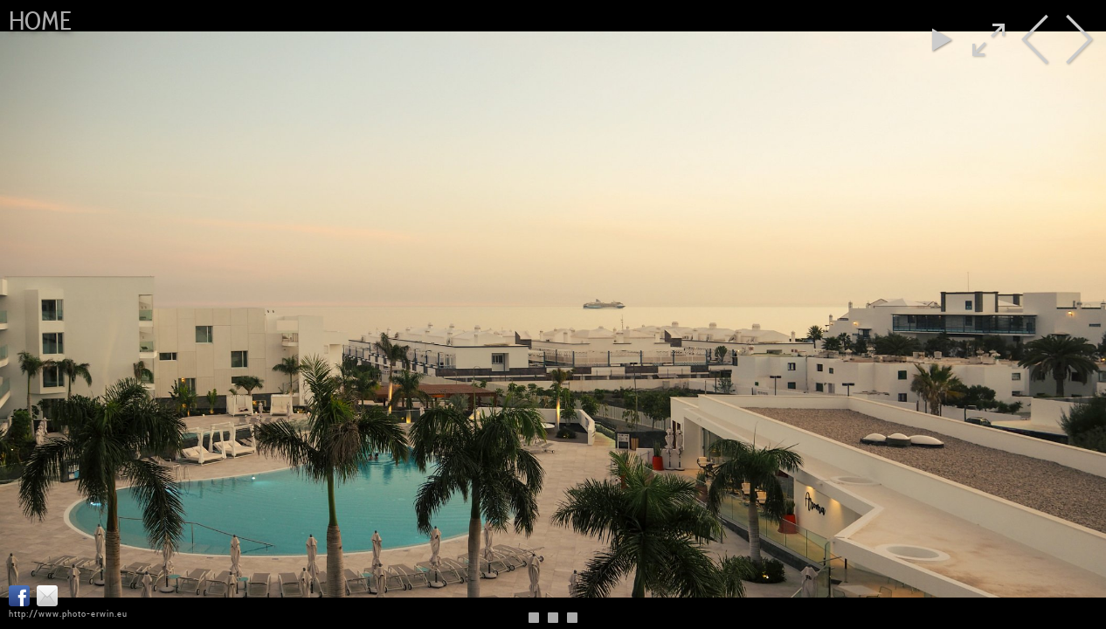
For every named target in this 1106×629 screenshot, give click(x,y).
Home (40, 21)
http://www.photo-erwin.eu (68, 613)
